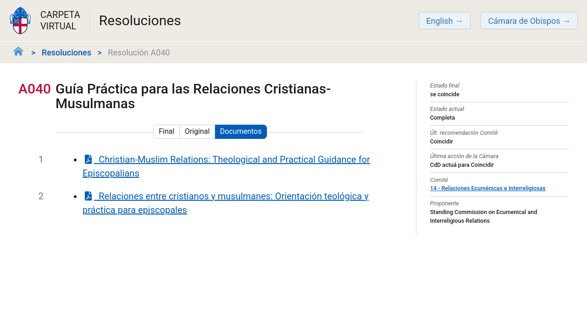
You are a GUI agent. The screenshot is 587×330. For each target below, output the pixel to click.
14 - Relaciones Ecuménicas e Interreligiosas (488, 188)
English (439, 21)
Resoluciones (66, 52)
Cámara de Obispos (524, 21)
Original (197, 131)
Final (166, 131)
